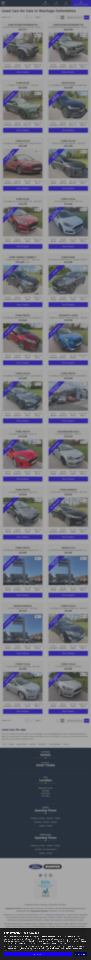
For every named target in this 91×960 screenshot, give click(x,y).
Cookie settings (80, 954)
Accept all (38, 954)
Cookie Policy (62, 943)
